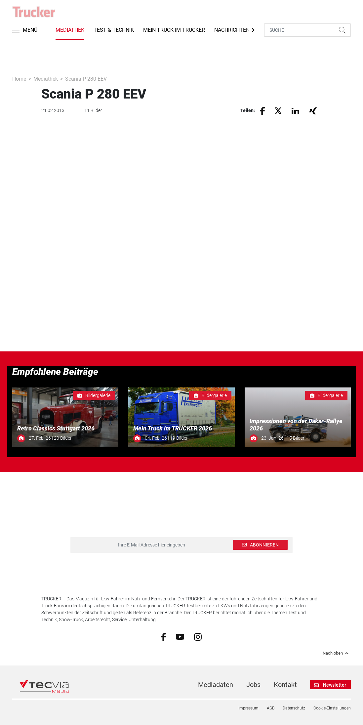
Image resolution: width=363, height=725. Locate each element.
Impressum (248, 708)
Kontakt (285, 685)
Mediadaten (215, 685)
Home (19, 79)
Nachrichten (232, 30)
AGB (270, 708)
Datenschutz (294, 708)
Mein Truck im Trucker (174, 30)
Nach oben (337, 653)
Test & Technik (114, 30)
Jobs (253, 685)
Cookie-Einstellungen (332, 708)
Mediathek (70, 30)
